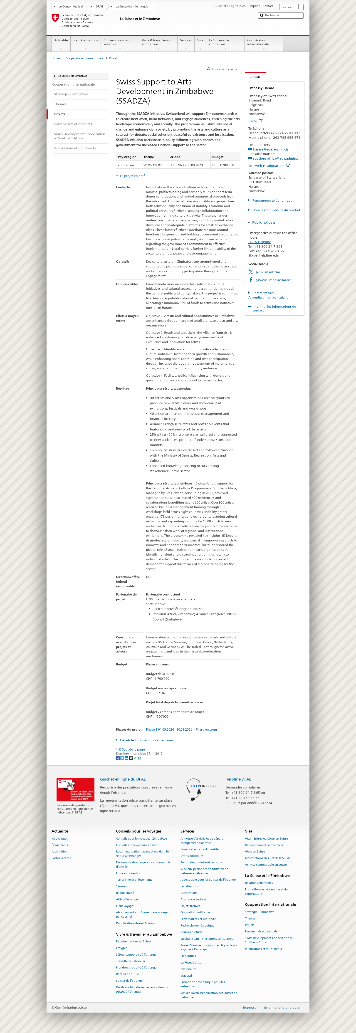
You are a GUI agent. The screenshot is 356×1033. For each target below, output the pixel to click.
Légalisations (189, 886)
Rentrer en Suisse (127, 974)
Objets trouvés (190, 906)
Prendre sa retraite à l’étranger (137, 967)
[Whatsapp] (135, 758)
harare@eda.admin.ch (270, 149)
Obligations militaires (195, 912)
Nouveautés (60, 838)
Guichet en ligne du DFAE (123, 779)
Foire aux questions (129, 873)
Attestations (188, 893)
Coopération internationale (264, 44)
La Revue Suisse (190, 962)
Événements (60, 845)
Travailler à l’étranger (130, 961)
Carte (255, 121)
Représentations (85, 44)
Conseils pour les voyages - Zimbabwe (141, 838)
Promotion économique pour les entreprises (202, 984)
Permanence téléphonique (272, 200)
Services (186, 44)
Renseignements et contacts (264, 845)
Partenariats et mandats (261, 931)
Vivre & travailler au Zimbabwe (158, 44)
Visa (200, 44)
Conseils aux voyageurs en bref (137, 845)
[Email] (139, 758)
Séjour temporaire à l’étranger (137, 954)
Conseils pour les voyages (120, 44)
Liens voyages (125, 906)
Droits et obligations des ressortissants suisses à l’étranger (142, 989)
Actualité (61, 44)
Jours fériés (59, 851)
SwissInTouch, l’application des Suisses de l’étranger (208, 995)
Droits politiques (191, 856)
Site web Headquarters (269, 165)
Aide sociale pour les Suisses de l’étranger (208, 880)
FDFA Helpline (259, 242)
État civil (186, 975)
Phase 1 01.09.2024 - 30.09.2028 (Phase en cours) (182, 729)
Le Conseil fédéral (71, 6)
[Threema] (131, 758)
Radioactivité (125, 893)
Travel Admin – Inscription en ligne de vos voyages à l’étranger (208, 947)
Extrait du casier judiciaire (198, 919)
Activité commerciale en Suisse (266, 864)
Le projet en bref (132, 176)
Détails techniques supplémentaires (146, 740)
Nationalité (188, 969)
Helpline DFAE (238, 779)
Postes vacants (61, 858)
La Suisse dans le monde (132, 6)
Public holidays (263, 222)
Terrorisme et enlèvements (134, 880)
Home (56, 58)
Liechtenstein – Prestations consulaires (206, 938)
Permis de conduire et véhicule (201, 862)
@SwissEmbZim (267, 272)
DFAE (99, 6)
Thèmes (250, 918)
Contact (253, 76)
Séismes (121, 886)
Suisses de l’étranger (130, 980)
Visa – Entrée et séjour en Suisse (266, 838)
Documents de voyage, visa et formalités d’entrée (143, 864)
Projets (249, 925)
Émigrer (121, 948)
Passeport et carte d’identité (199, 849)
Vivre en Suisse (255, 851)
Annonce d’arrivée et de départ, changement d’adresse (201, 841)
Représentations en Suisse (133, 941)
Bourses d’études (191, 932)
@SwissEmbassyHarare (273, 280)
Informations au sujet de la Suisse (267, 858)
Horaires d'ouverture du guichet (276, 210)
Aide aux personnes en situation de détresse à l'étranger (204, 871)
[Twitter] (122, 758)
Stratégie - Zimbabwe (259, 912)
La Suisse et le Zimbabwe (225, 44)
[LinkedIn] (127, 758)
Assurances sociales (193, 899)
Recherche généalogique (197, 925)
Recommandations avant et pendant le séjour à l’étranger (142, 854)
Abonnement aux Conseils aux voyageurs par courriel (144, 915)
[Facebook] (118, 758)
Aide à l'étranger (127, 899)
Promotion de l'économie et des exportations (267, 891)
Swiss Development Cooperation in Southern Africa (269, 940)
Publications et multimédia (263, 949)
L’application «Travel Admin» (135, 923)
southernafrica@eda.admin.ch (277, 158)
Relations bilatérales (259, 883)
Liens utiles (188, 956)
